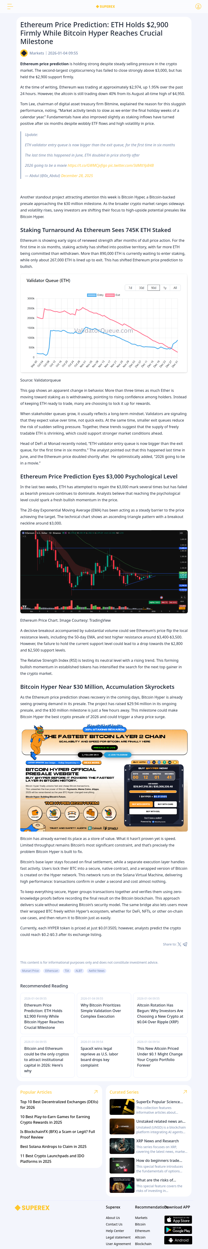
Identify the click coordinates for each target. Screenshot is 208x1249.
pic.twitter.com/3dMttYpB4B (131, 165)
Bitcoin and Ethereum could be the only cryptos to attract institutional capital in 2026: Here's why (46, 1059)
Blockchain (143, 1244)
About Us (113, 1217)
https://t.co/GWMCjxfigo (87, 165)
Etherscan (51, 971)
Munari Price (30, 971)
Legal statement (118, 1237)
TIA (67, 971)
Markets (37, 53)
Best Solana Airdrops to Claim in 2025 (53, 1146)
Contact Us (114, 1224)
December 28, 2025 (77, 175)
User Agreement (118, 1244)
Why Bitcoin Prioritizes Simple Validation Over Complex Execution (101, 1011)
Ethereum (142, 1231)
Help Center (115, 1231)
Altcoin (140, 1237)
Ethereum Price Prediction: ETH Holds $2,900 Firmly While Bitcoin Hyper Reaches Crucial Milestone (44, 1016)
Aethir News (96, 971)
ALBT (79, 971)
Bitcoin (140, 1224)
